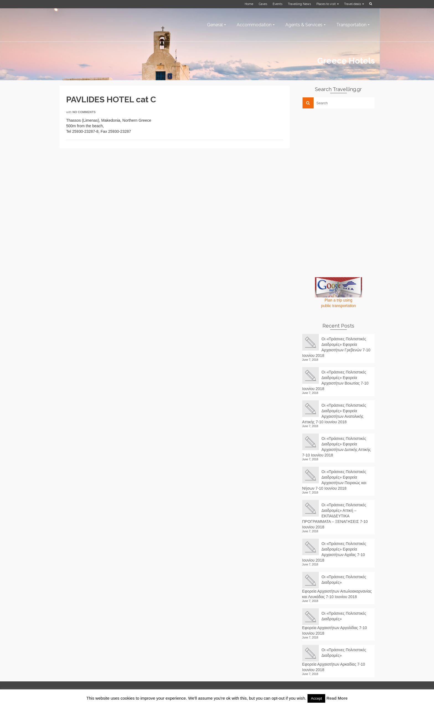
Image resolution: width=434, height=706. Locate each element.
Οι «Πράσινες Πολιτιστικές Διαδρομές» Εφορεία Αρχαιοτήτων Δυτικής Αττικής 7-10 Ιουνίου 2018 (336, 446)
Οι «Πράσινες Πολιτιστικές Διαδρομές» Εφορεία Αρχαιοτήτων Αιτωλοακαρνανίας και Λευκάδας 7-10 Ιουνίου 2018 (337, 587)
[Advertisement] (343, 151)
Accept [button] (316, 698)
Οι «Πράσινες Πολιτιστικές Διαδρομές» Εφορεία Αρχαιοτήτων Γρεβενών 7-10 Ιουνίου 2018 (336, 347)
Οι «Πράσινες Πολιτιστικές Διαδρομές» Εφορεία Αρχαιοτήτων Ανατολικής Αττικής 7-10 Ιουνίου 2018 (334, 413)
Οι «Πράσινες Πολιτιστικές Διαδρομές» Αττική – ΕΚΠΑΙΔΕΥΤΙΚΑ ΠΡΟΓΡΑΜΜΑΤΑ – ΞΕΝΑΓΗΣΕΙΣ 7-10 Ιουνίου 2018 (335, 516)
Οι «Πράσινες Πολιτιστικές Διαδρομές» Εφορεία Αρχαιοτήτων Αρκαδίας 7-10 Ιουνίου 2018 (334, 660)
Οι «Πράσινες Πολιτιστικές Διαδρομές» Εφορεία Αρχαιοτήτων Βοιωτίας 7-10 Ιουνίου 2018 (335, 380)
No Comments (84, 112)
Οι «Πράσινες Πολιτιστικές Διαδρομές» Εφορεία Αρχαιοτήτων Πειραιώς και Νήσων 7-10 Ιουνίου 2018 (334, 479)
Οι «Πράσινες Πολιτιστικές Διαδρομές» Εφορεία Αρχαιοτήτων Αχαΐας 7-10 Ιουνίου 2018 (334, 551)
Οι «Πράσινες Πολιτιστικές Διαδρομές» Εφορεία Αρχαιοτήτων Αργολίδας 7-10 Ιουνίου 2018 (334, 623)
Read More (337, 698)
